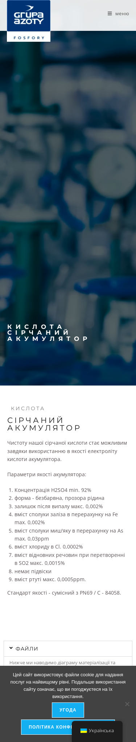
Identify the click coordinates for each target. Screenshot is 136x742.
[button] (68, 648)
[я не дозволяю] (127, 704)
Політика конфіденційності (68, 727)
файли (27, 648)
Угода (68, 710)
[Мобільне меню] (118, 13)
